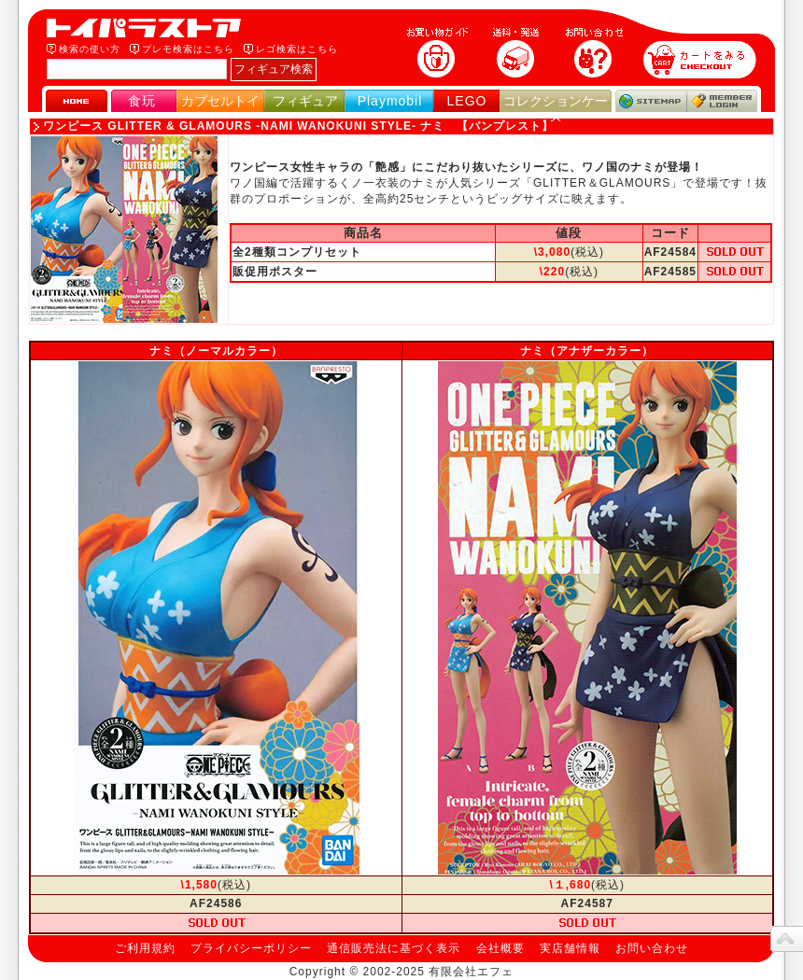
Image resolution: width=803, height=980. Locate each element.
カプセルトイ (220, 100)
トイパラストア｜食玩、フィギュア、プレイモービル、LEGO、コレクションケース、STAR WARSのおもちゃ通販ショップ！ (149, 28)
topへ (786, 939)
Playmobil (390, 100)
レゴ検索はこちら (297, 49)
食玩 (142, 100)
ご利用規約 (145, 948)
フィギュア (305, 100)
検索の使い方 (89, 49)
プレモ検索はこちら (188, 49)
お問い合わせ (651, 948)
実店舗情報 (570, 948)
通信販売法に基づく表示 (393, 948)
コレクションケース (555, 108)
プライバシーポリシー (251, 948)
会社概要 (500, 948)
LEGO (467, 100)
